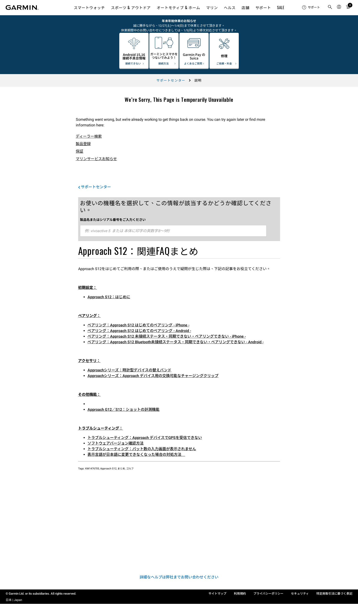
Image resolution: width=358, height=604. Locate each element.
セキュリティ (300, 593)
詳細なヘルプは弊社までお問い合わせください (178, 577)
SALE (280, 7)
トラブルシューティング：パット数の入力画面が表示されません (142, 449)
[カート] (347, 7)
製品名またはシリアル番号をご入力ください (113, 220)
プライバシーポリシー (269, 593)
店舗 (245, 7)
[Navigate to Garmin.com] (22, 7)
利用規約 (240, 593)
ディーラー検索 (89, 136)
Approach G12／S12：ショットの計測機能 (124, 409)
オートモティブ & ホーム (178, 7)
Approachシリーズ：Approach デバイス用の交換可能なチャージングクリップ (153, 376)
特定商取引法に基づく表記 (334, 593)
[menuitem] (311, 7)
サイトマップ (217, 593)
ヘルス (230, 7)
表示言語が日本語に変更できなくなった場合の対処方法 (136, 454)
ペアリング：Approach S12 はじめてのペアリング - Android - (139, 330)
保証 (79, 151)
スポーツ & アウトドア (131, 7)
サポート (263, 7)
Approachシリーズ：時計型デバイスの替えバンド (130, 370)
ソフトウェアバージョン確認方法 (116, 443)
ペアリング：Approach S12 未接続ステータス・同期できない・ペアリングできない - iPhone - (167, 336)
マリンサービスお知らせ (96, 159)
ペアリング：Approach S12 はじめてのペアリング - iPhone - (138, 325)
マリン (212, 7)
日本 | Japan (14, 600)
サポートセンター (170, 80)
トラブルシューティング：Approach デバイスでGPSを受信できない (145, 437)
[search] (330, 7)
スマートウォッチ (89, 7)
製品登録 (83, 144)
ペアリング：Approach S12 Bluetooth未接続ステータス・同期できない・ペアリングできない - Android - (176, 342)
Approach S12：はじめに (109, 297)
